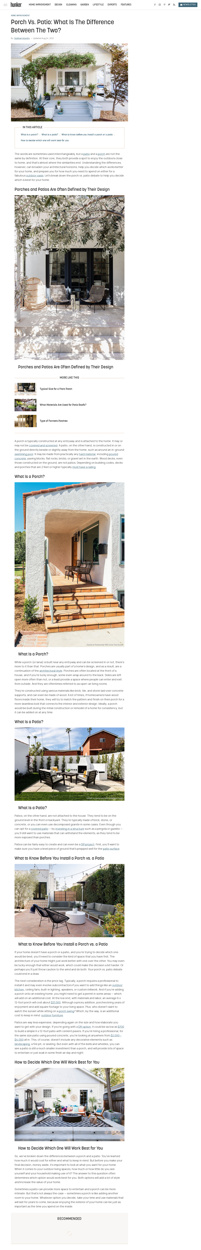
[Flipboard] (169, 4)
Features (126, 5)
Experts (112, 5)
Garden (84, 5)
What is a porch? (29, 135)
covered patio (39, 829)
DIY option (84, 1027)
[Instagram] (160, 4)
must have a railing (84, 467)
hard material (87, 454)
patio (86, 154)
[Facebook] (155, 4)
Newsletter (188, 5)
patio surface (111, 849)
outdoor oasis (34, 175)
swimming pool (24, 454)
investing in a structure (69, 829)
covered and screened (43, 445)
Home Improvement (40, 5)
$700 (121, 1027)
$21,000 (56, 1002)
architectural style (50, 671)
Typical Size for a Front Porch (56, 389)
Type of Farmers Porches (54, 421)
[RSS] (174, 4)
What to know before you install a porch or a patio (87, 135)
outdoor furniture (52, 1015)
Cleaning (71, 5)
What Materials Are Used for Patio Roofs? (63, 405)
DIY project (87, 844)
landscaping (22, 1044)
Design (58, 5)
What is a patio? (50, 135)
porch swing (66, 1011)
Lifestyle (98, 5)
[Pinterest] (164, 4)
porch (101, 154)
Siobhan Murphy (22, 38)
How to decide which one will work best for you (45, 141)
